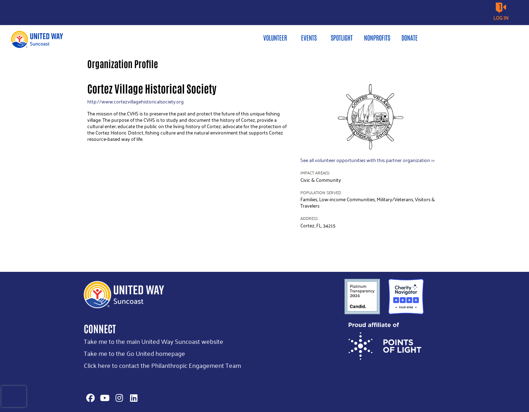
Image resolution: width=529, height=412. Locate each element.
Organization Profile (122, 64)
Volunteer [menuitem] (275, 37)
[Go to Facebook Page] (89, 398)
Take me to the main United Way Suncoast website (153, 341)
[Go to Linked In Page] (133, 398)
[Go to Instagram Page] (118, 398)
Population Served (320, 192)
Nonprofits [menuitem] (377, 37)
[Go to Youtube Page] (104, 398)
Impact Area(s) (314, 173)
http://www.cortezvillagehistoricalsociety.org (135, 101)
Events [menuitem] (309, 37)
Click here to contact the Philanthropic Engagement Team (162, 365)
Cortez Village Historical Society (152, 88)
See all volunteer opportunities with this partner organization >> (367, 160)
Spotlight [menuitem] (342, 37)
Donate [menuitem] (409, 37)
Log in (501, 17)
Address (309, 218)
